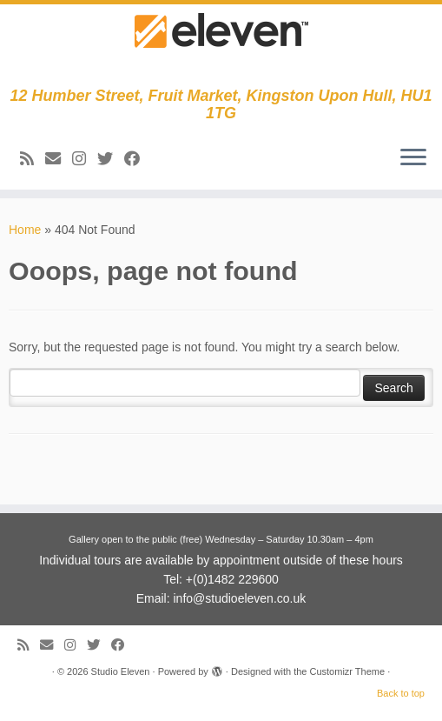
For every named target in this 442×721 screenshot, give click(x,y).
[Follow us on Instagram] (84, 159)
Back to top (401, 693)
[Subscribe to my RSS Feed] (32, 159)
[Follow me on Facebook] (137, 159)
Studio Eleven (120, 671)
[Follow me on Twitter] (110, 159)
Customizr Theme (347, 671)
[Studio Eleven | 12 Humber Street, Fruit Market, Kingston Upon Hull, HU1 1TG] (221, 45)
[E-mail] (58, 159)
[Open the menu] (413, 158)
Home (25, 230)
